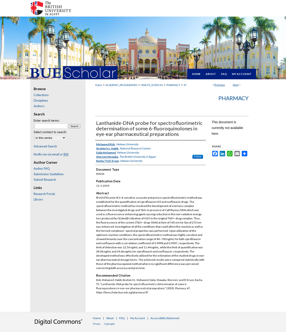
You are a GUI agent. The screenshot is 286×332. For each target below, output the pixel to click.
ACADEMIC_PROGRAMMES (121, 84)
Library (38, 199)
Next (236, 84)
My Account (137, 318)
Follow (197, 156)
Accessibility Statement (164, 318)
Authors (39, 106)
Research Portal (44, 194)
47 (185, 84)
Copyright (109, 323)
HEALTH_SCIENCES (152, 84)
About (110, 318)
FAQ (122, 318)
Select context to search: (50, 132)
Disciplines (41, 100)
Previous (219, 84)
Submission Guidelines (49, 174)
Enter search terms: (46, 120)
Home (98, 84)
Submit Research (45, 179)
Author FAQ (42, 168)
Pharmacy (233, 98)
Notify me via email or (51, 154)
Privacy (96, 323)
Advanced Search (45, 146)
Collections (41, 95)
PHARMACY (173, 84)
